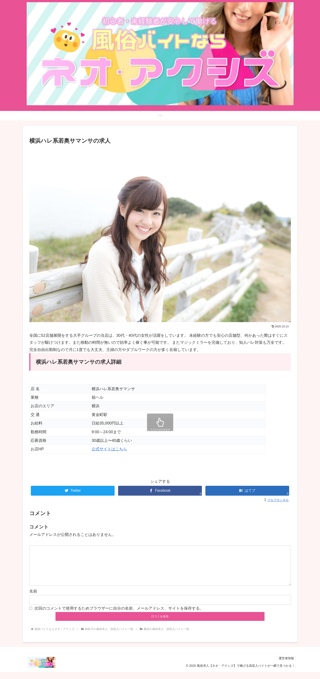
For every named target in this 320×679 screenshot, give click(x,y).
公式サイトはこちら (109, 449)
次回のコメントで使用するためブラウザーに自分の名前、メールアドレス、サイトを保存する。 (119, 615)
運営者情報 (285, 665)
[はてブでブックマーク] (247, 491)
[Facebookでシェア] (160, 491)
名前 (33, 598)
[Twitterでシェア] (73, 491)
